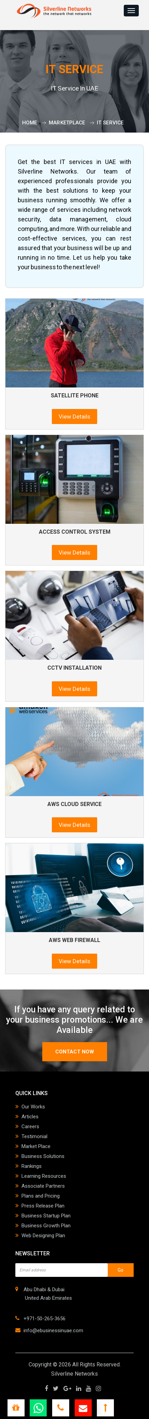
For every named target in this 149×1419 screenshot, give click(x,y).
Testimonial (34, 1136)
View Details (74, 416)
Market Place (35, 1146)
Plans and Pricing (40, 1196)
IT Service (110, 123)
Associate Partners (43, 1186)
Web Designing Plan (43, 1235)
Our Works (33, 1107)
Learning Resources (43, 1176)
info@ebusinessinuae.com (53, 1330)
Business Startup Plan (46, 1216)
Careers (30, 1126)
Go (120, 1270)
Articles (30, 1117)
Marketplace (67, 123)
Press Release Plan (42, 1206)
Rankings (31, 1166)
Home (29, 123)
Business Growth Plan (46, 1226)
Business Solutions (42, 1156)
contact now (74, 1052)
